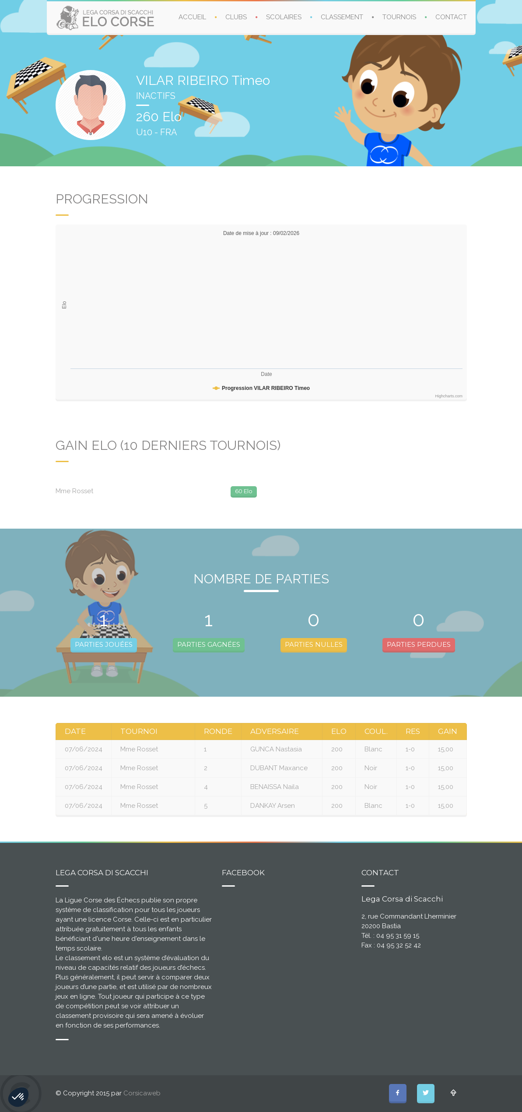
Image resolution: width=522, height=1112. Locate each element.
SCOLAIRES (283, 17)
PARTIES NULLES (314, 644)
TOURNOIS (399, 17)
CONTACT (451, 17)
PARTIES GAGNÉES (208, 644)
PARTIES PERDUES (419, 644)
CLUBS (236, 17)
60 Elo (243, 491)
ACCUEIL (192, 17)
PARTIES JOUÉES (104, 644)
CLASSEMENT (342, 17)
